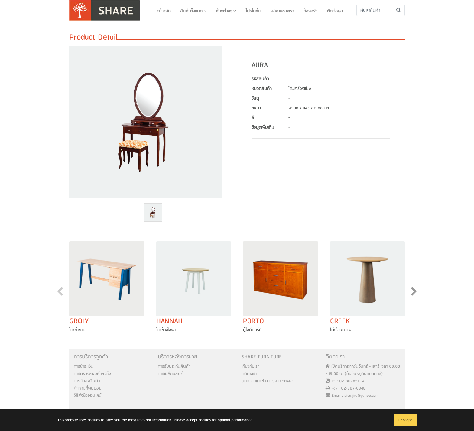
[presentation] (60, 293)
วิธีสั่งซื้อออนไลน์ (88, 395)
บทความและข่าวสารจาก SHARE (268, 381)
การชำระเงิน (83, 366)
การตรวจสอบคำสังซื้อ (92, 373)
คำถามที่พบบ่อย (87, 388)
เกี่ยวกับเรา (250, 366)
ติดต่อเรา (335, 11)
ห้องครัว (310, 11)
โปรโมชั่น (253, 11)
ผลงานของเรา (282, 11)
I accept (405, 420)
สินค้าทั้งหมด (193, 11)
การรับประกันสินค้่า (174, 366)
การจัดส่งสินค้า (87, 381)
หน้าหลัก (163, 11)
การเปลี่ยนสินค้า (171, 373)
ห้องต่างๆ (226, 11)
